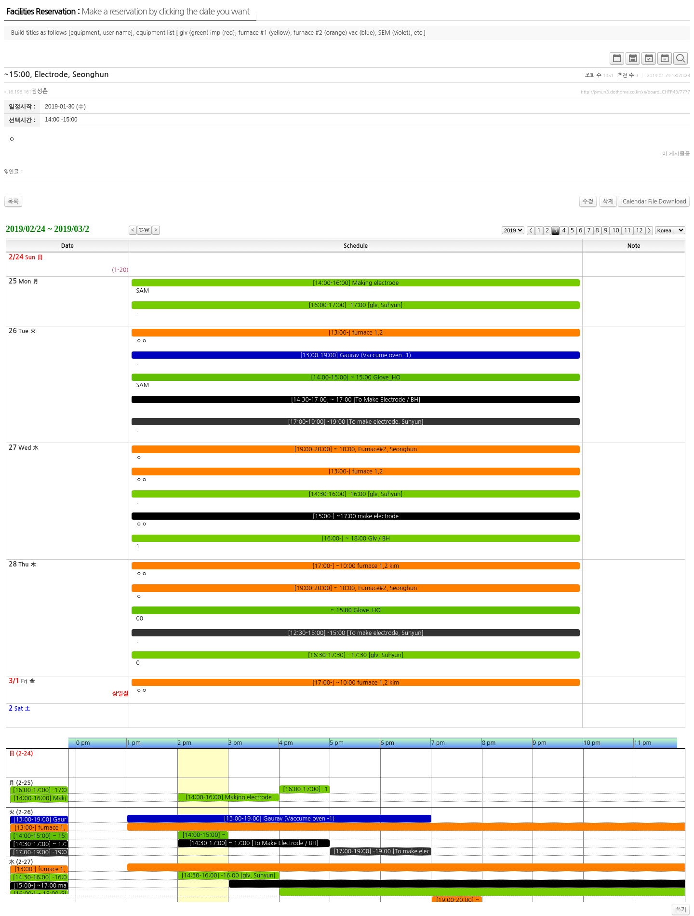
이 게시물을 (676, 153)
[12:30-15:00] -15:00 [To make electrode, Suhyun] (355, 633)
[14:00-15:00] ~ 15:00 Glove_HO (355, 377)
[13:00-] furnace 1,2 (356, 333)
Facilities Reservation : (127, 11)
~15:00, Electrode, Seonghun (56, 74)
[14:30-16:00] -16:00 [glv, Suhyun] (355, 494)
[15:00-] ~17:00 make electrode (355, 516)
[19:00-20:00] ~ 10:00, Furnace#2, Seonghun (356, 449)
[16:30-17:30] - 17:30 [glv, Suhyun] (355, 655)
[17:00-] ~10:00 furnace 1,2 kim (356, 566)
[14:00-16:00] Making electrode (355, 283)
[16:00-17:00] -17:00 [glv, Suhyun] (355, 305)
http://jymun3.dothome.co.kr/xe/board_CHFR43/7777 (635, 92)
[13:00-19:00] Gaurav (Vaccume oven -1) (356, 355)
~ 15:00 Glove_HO (356, 610)
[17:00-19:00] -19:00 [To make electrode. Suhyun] (355, 422)
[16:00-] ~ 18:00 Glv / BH (356, 538)
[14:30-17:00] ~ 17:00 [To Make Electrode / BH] (355, 400)
